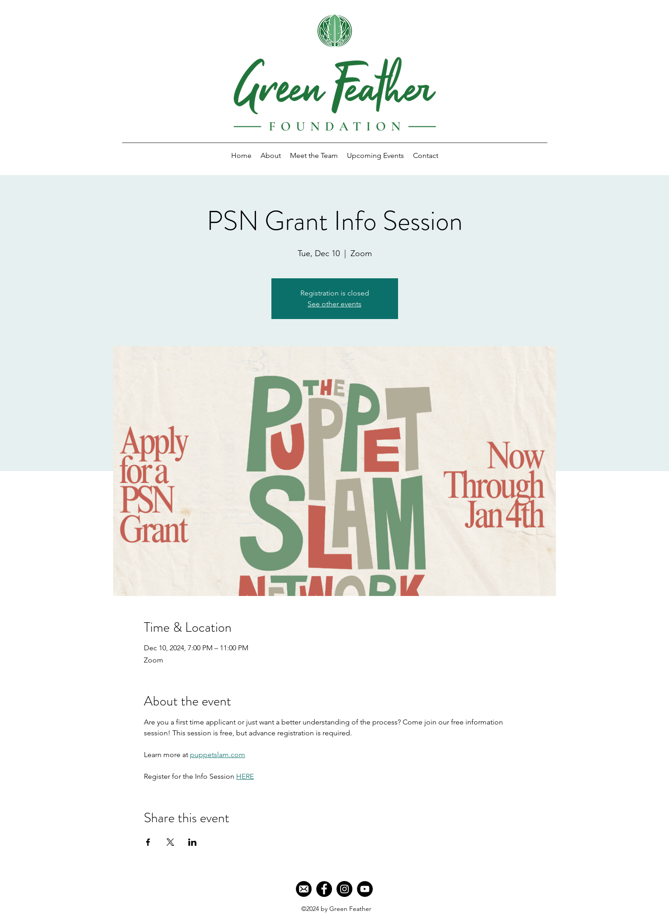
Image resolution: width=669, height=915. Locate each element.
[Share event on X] (170, 842)
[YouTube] (365, 889)
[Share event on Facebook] (148, 842)
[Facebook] (324, 889)
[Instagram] (344, 889)
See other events (334, 304)
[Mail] (304, 889)
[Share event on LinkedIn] (192, 842)
